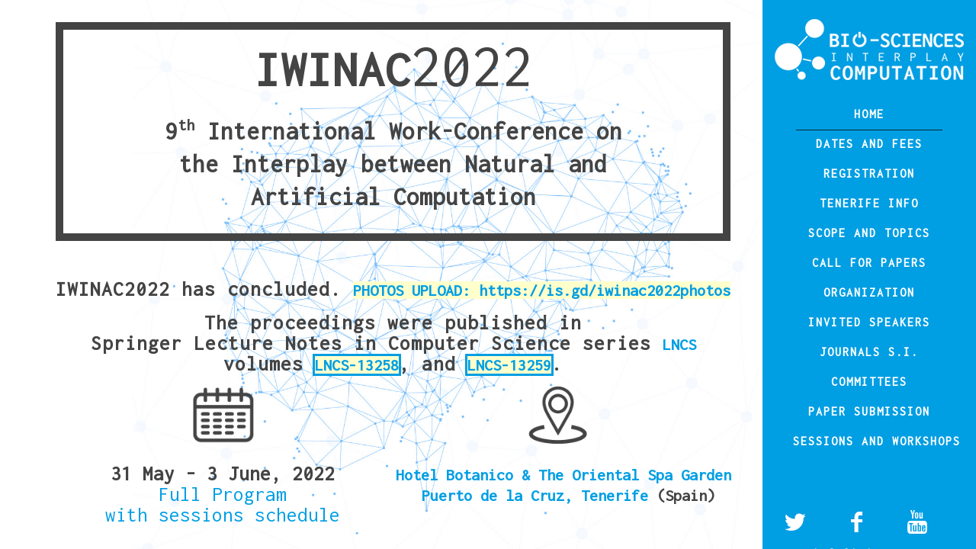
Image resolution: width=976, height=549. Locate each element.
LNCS (679, 344)
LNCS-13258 (357, 365)
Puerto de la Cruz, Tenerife (539, 495)
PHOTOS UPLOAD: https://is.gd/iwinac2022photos (541, 290)
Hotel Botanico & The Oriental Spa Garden (563, 474)
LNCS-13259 (509, 365)
